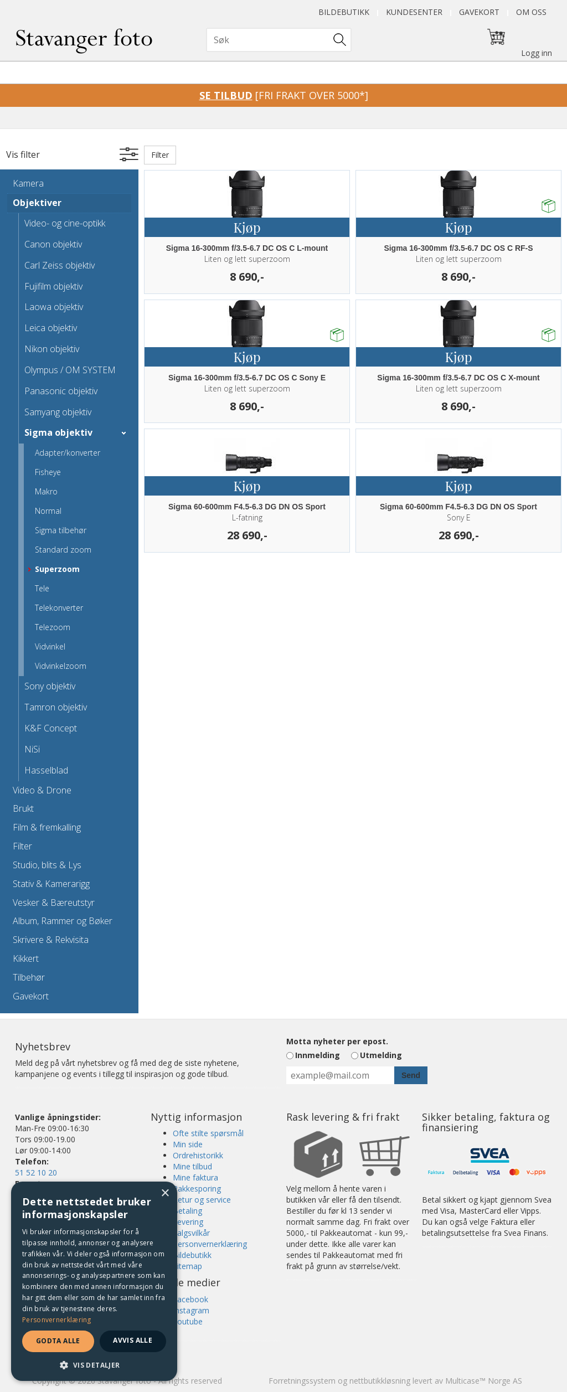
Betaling (187, 1210)
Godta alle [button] (58, 1340)
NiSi (32, 749)
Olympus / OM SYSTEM (70, 370)
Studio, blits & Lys (47, 865)
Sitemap (187, 1266)
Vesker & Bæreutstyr (54, 902)
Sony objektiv (49, 686)
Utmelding (381, 1055)
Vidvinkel (50, 646)
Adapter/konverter (67, 452)
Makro (46, 491)
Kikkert (26, 958)
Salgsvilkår (191, 1233)
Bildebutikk (343, 12)
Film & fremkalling (47, 827)
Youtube (188, 1321)
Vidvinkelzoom (60, 666)
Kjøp (246, 227)
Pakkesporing (197, 1188)
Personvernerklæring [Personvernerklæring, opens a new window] (56, 1319)
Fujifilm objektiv (53, 286)
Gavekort (479, 12)
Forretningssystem (302, 1380)
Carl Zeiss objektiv (59, 265)
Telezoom (52, 627)
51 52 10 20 (36, 1172)
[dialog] (94, 1281)
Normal (48, 511)
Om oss (531, 12)
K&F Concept (50, 728)
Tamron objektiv (55, 707)
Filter (22, 846)
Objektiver (37, 203)
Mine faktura (195, 1177)
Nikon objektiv (51, 349)
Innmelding (317, 1055)
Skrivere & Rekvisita (51, 940)
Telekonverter (59, 607)
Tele (42, 588)
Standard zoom (63, 549)
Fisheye (48, 472)
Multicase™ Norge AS (483, 1380)
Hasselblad (46, 770)
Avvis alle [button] (132, 1340)
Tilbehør (29, 977)
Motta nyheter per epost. (337, 1041)
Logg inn (536, 53)
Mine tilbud (192, 1166)
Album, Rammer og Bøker (62, 921)
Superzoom (57, 569)
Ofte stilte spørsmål (208, 1133)
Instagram (191, 1310)
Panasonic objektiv (60, 391)
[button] (94, 1364)
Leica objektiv (50, 328)
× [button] (165, 1193)
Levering (188, 1221)
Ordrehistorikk (198, 1155)
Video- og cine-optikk (64, 223)
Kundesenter (414, 12)
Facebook (190, 1299)
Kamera (28, 183)
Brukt (23, 808)
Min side (188, 1144)
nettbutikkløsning (379, 1380)
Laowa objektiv (53, 307)
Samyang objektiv (57, 412)
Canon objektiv (53, 244)
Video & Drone (42, 790)
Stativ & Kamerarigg (51, 884)
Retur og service (202, 1199)
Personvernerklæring (210, 1244)
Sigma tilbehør (60, 530)
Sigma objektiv (58, 432)
